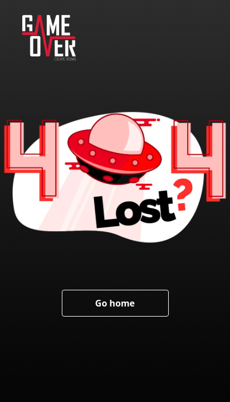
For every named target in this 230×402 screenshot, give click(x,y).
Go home (115, 303)
